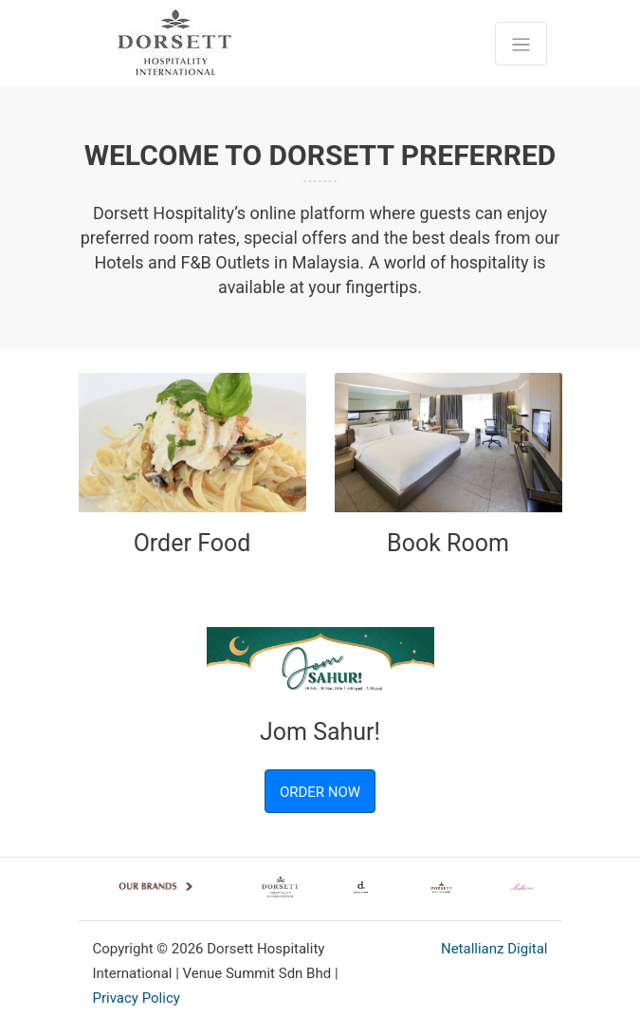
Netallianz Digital (494, 948)
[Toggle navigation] (521, 43)
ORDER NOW (320, 792)
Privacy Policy (136, 998)
